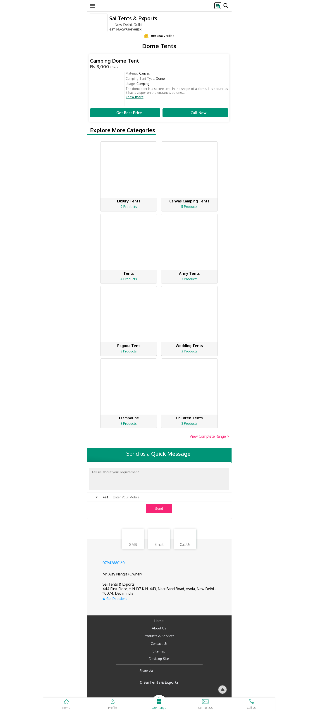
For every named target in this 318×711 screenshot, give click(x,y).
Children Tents (189, 418)
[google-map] (165, 598)
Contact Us (159, 643)
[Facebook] (160, 670)
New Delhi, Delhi (125, 24)
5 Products (189, 206)
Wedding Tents (189, 345)
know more (134, 97)
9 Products (128, 206)
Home (159, 621)
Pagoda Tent (128, 345)
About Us (159, 628)
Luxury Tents (128, 201)
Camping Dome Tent (114, 61)
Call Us (185, 540)
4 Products (128, 279)
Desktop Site (159, 659)
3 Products (189, 279)
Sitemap (159, 651)
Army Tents (189, 273)
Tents (128, 273)
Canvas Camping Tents (189, 201)
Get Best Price (125, 112)
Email (159, 540)
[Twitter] (179, 670)
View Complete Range (209, 436)
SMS (133, 540)
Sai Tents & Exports (133, 18)
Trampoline (128, 418)
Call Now (195, 112)
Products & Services (159, 636)
